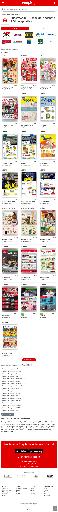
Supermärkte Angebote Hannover (11, 393)
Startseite (5, 488)
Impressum (47, 495)
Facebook (33, 488)
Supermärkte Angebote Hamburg (11, 371)
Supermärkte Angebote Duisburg (10, 400)
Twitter (32, 490)
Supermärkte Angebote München (11, 374)
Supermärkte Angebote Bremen (10, 391)
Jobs (45, 488)
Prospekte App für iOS (29, 464)
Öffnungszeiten (6, 490)
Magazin (4, 495)
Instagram (33, 492)
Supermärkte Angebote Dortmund (11, 383)
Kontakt (18, 494)
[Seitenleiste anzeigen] (55, 508)
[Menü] (3, 3)
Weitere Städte (7, 414)
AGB (45, 494)
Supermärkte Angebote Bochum (10, 403)
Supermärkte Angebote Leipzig (10, 395)
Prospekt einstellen (21, 488)
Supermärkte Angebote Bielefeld (10, 408)
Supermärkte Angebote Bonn (9, 410)
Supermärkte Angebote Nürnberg (11, 398)
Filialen (42, 28)
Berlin (33, 4)
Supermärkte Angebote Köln (9, 376)
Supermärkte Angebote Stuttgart (10, 381)
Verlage (18, 490)
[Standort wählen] (54, 3)
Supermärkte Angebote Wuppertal (11, 405)
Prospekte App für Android (29, 461)
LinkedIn (32, 494)
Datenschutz (47, 492)
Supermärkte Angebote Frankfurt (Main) (13, 378)
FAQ (17, 492)
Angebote (5, 494)
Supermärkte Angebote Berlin (10, 369)
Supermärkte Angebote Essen (10, 388)
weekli (3, 14)
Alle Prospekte (29, 359)
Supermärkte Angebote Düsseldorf (11, 386)
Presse (46, 490)
